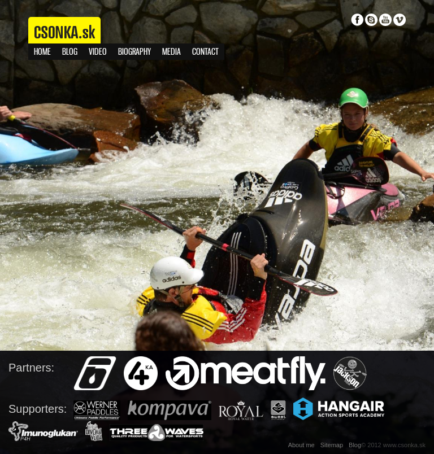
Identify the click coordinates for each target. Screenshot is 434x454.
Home (42, 52)
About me (301, 445)
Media (171, 52)
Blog (69, 52)
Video (98, 52)
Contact (205, 52)
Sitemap (331, 445)
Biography (134, 52)
